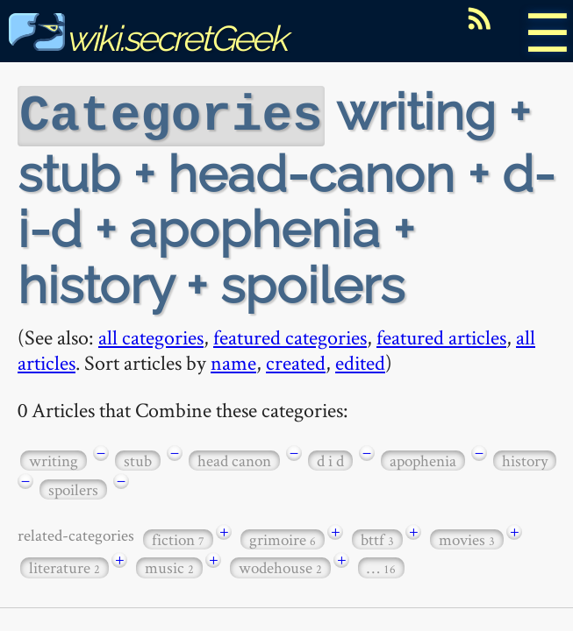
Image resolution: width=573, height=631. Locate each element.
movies (467, 538)
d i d (330, 459)
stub (138, 459)
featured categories (290, 335)
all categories (151, 335)
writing (53, 459)
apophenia (423, 459)
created (296, 360)
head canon (234, 459)
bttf (377, 538)
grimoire (282, 538)
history (525, 459)
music (169, 566)
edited (360, 360)
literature (64, 566)
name (233, 360)
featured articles (441, 335)
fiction (178, 538)
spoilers (73, 488)
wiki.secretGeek (147, 38)
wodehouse (280, 566)
